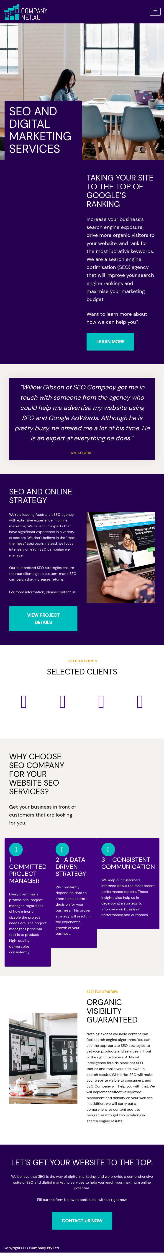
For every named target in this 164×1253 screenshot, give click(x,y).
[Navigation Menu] (155, 12)
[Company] (26, 11)
